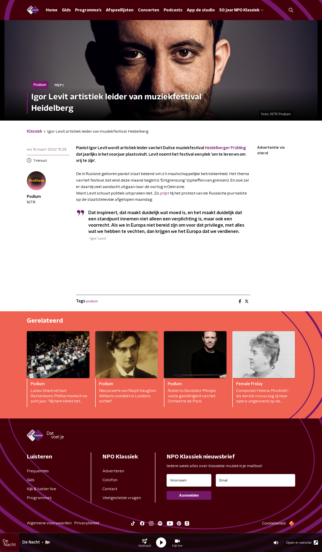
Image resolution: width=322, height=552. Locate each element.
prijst (164, 193)
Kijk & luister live (41, 489)
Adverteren (113, 471)
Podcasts (173, 10)
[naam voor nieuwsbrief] (189, 480)
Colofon (109, 480)
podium (92, 301)
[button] (145, 542)
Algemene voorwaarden (49, 523)
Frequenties (38, 471)
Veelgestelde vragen (121, 498)
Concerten (148, 10)
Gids (66, 10)
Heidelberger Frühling (225, 148)
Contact (109, 489)
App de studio (201, 10)
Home (51, 10)
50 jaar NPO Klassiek (241, 10)
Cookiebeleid (274, 523)
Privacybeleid (86, 523)
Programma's (88, 10)
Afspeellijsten (119, 10)
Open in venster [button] (302, 542)
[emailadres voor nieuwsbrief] (255, 480)
